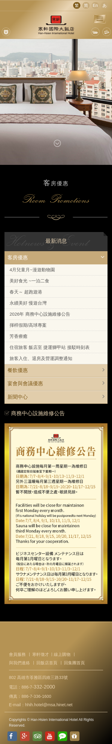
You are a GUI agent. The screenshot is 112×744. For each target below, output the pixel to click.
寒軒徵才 (40, 654)
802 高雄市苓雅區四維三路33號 (38, 677)
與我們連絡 (19, 662)
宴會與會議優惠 (25, 383)
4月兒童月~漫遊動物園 (32, 269)
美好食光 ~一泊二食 (29, 280)
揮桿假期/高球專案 (28, 325)
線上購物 (62, 654)
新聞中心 (17, 397)
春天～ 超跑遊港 (26, 291)
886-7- (38, 687)
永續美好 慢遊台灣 (28, 302)
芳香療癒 (18, 336)
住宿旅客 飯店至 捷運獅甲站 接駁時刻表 (50, 347)
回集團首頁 (74, 662)
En (95, 5)
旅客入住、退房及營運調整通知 (41, 358)
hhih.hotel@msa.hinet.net (49, 704)
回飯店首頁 (46, 662)
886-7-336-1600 (36, 696)
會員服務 (17, 654)
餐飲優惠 (17, 370)
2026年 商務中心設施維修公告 (40, 314)
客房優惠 (17, 257)
